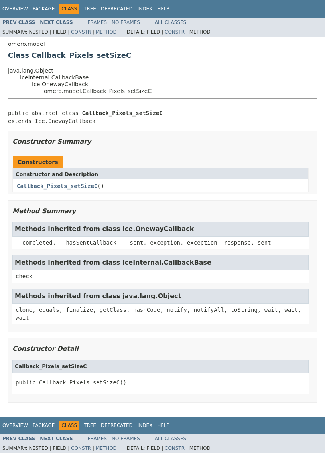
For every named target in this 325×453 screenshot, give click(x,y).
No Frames (126, 22)
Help (163, 9)
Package (44, 9)
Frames (97, 22)
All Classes (170, 22)
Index (145, 9)
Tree (90, 9)
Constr (81, 32)
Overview (15, 9)
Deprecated (117, 9)
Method (106, 32)
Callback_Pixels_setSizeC (57, 186)
